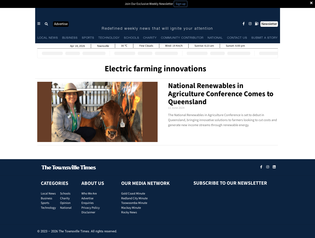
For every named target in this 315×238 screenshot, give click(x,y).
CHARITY (150, 38)
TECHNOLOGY (109, 38)
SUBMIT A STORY (264, 38)
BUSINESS (70, 38)
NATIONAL (215, 38)
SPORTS (88, 38)
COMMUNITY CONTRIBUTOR (182, 38)
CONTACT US (237, 38)
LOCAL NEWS (47, 38)
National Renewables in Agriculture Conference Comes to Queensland (220, 94)
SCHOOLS (131, 38)
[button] (47, 24)
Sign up (180, 4)
